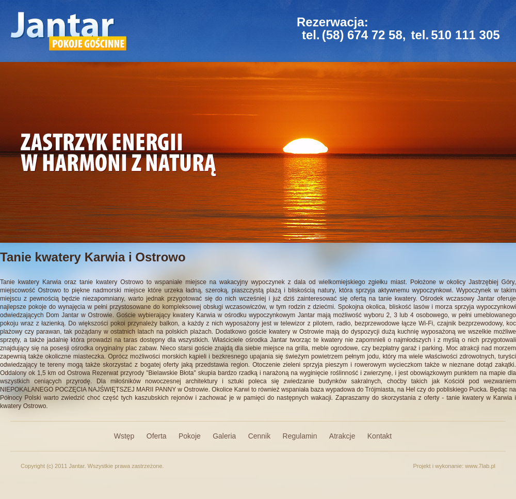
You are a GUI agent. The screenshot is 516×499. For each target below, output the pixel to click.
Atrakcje (342, 436)
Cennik (259, 436)
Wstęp (124, 436)
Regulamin (300, 436)
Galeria (224, 436)
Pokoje (190, 436)
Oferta (157, 436)
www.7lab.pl (480, 466)
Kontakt (379, 436)
